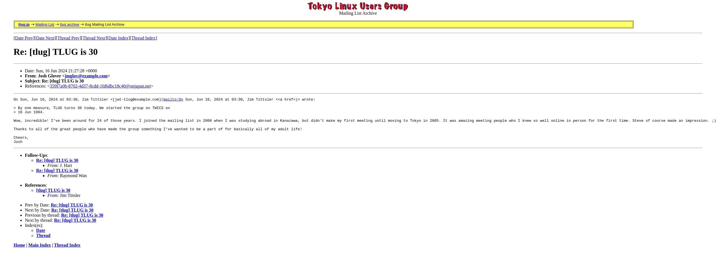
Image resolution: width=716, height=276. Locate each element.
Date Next (45, 38)
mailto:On (173, 100)
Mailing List (44, 24)
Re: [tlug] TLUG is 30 (57, 169)
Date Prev (24, 38)
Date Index (118, 38)
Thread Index (143, 38)
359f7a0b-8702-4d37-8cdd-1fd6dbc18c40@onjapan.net (100, 86)
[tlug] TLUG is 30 (53, 199)
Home (19, 254)
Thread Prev (68, 38)
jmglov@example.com (86, 75)
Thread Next (94, 38)
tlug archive (69, 24)
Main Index (39, 254)
